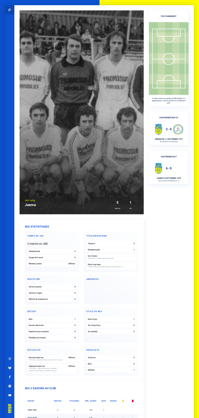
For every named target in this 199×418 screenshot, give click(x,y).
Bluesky (9, 367)
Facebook (9, 377)
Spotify (9, 386)
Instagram (9, 358)
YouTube (9, 395)
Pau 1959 (9, 405)
